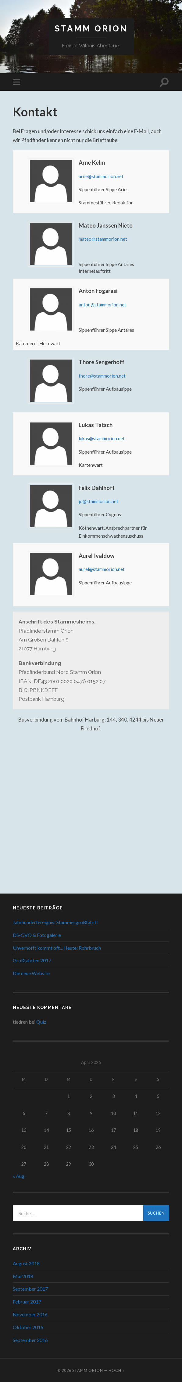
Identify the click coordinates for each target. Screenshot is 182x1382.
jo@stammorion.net (99, 501)
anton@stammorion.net (103, 304)
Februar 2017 (27, 1301)
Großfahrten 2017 (32, 960)
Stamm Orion (91, 29)
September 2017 (30, 1289)
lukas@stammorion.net (102, 438)
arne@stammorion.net (102, 176)
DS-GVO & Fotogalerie (37, 935)
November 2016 (30, 1314)
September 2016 (30, 1340)
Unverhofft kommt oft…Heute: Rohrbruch (57, 947)
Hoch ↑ (116, 1370)
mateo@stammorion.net (104, 239)
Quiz (41, 1022)
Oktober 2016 (28, 1327)
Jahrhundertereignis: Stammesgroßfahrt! (55, 922)
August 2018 (26, 1263)
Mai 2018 (23, 1276)
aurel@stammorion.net (102, 569)
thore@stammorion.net (103, 375)
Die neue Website (31, 973)
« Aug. (19, 1176)
